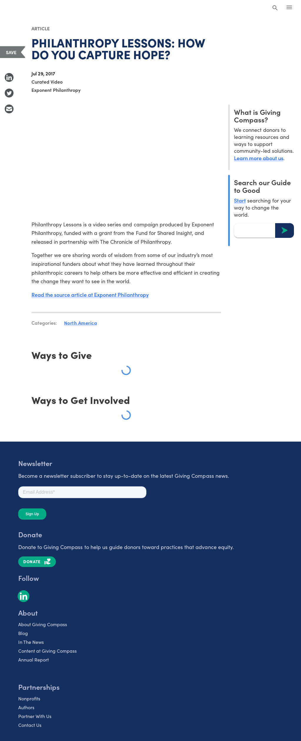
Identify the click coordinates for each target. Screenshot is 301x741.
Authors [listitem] (26, 707)
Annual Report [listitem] (33, 660)
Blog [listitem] (23, 633)
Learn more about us (258, 158)
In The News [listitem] (31, 642)
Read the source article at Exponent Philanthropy (90, 295)
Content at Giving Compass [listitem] (47, 651)
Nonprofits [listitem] (29, 699)
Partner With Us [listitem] (34, 716)
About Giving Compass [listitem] (42, 624)
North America (80, 323)
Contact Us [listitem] (29, 725)
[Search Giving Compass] (275, 8)
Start (240, 200)
